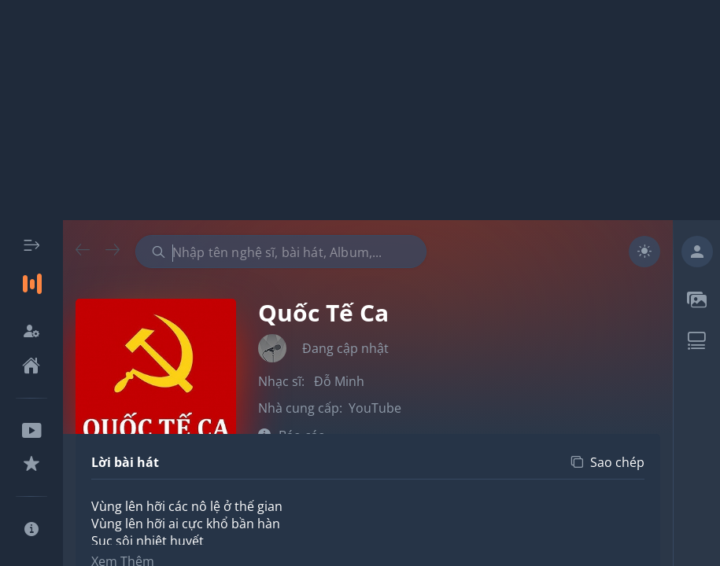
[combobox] (280, 251)
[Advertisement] (360, 110)
